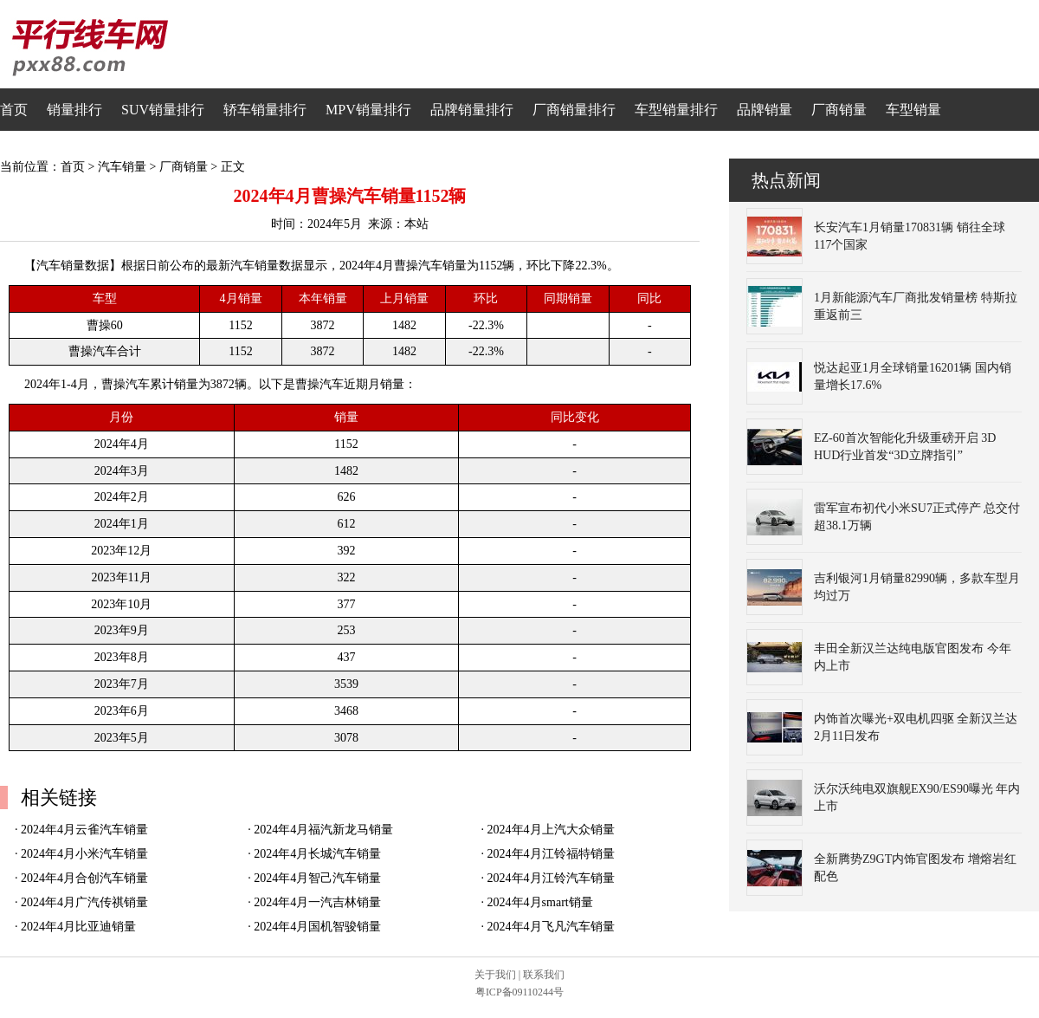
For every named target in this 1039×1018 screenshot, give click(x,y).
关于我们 (495, 975)
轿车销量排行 (265, 109)
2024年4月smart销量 (540, 902)
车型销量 (913, 109)
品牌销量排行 (471, 109)
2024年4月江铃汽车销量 (551, 878)
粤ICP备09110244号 (519, 992)
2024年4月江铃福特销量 (551, 853)
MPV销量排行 (368, 109)
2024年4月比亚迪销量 (78, 926)
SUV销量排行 (162, 109)
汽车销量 (122, 166)
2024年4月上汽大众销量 (551, 829)
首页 (14, 109)
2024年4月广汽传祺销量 (84, 902)
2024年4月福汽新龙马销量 (323, 829)
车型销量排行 (676, 109)
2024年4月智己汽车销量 (317, 878)
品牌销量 (764, 109)
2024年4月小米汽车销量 (84, 853)
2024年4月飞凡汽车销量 (551, 926)
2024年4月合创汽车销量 (84, 878)
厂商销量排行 (574, 109)
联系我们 (544, 975)
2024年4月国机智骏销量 (317, 926)
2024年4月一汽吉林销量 (317, 902)
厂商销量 (839, 109)
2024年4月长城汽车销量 (317, 853)
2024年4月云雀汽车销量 (84, 829)
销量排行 (74, 109)
